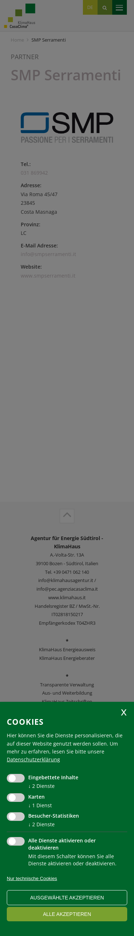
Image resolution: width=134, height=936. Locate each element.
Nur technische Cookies (32, 878)
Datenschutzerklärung (33, 759)
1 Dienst (40, 805)
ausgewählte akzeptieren (67, 897)
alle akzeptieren (67, 914)
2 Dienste (41, 786)
